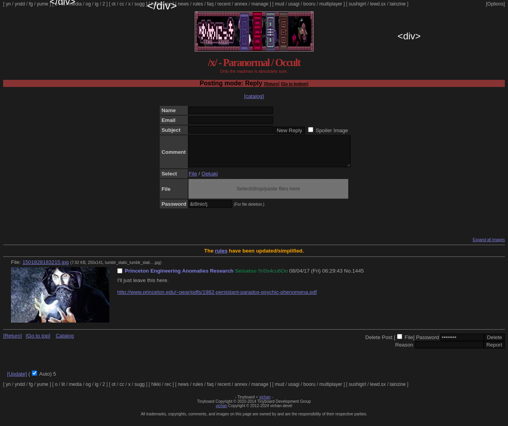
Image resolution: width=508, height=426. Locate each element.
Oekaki (209, 180)
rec (168, 4)
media (75, 4)
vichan (265, 403)
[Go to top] (38, 342)
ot (114, 4)
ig (96, 4)
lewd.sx (378, 4)
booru (309, 4)
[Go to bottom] (294, 84)
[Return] (271, 84)
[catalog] (254, 96)
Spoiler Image (332, 130)
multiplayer (331, 4)
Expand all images (489, 245)
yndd (20, 4)
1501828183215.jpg (45, 268)
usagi (293, 4)
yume (42, 4)
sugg (140, 4)
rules (198, 4)
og (88, 4)
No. (348, 277)
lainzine (398, 4)
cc (122, 4)
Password (427, 343)
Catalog (64, 342)
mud (279, 4)
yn (8, 4)
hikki (156, 4)
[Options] (495, 4)
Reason (404, 351)
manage (259, 4)
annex (241, 4)
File (192, 180)
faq (210, 4)
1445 (358, 277)
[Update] (17, 380)
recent (224, 4)
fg (31, 4)
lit (63, 4)
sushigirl (357, 4)
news (183, 4)
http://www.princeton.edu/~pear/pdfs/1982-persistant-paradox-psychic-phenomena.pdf (217, 298)
